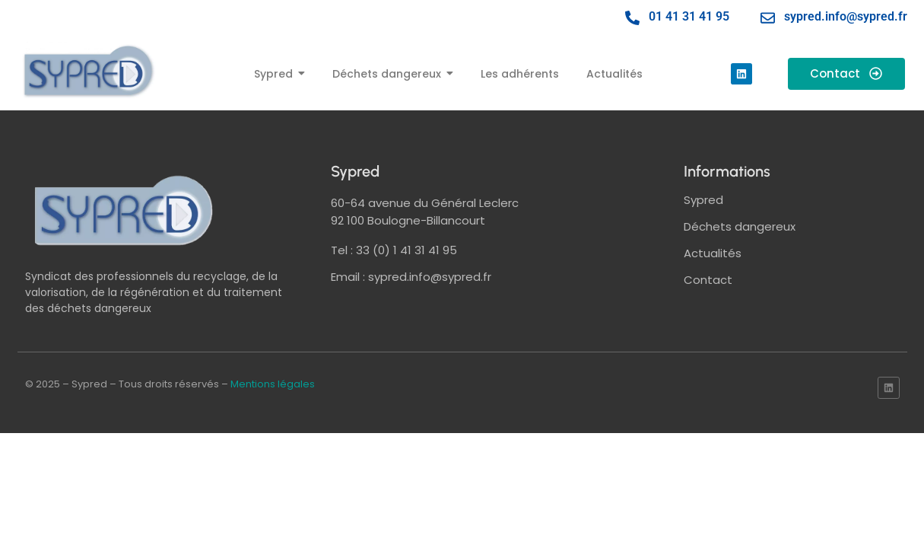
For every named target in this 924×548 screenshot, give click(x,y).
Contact (708, 280)
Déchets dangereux (739, 226)
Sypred (703, 200)
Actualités (712, 253)
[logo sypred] (124, 210)
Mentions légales (272, 384)
